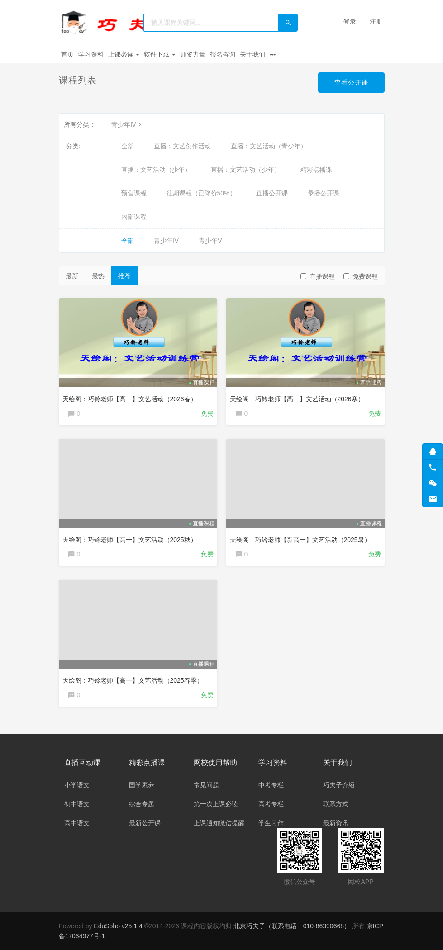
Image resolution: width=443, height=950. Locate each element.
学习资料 (91, 54)
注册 (376, 21)
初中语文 (77, 804)
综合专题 (141, 804)
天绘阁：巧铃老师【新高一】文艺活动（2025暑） (300, 539)
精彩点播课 (316, 169)
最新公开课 (145, 822)
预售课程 (134, 193)
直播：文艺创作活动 (182, 146)
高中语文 (77, 822)
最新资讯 (335, 822)
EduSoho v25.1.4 (118, 926)
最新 (72, 276)
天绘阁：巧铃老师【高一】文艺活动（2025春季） (132, 680)
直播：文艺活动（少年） (156, 169)
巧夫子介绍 (339, 784)
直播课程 (317, 276)
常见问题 (206, 784)
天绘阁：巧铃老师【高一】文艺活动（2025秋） (129, 539)
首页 (67, 54)
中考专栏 (271, 784)
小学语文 (77, 784)
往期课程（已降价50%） (201, 193)
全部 (127, 146)
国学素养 (141, 784)
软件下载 (160, 54)
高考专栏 (271, 804)
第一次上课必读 (216, 804)
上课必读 (124, 54)
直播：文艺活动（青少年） (269, 146)
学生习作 (271, 822)
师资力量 (192, 54)
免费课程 (360, 276)
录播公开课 (323, 193)
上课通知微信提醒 (219, 822)
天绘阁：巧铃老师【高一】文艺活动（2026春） (129, 399)
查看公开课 (351, 82)
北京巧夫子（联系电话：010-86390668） (292, 926)
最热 (98, 276)
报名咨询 (222, 54)
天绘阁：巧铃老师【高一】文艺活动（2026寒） (297, 399)
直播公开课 (272, 193)
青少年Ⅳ (127, 124)
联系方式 (335, 804)
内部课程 (134, 216)
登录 (349, 21)
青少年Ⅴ (210, 240)
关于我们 (252, 54)
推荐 (124, 276)
